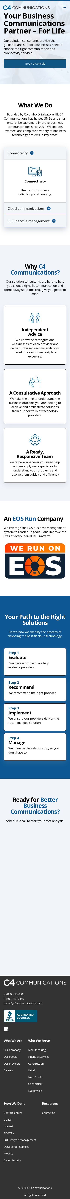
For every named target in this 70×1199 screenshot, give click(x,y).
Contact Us (48, 1112)
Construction (36, 1063)
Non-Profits (35, 1077)
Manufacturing (37, 1050)
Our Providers (12, 1063)
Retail (31, 1070)
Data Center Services (16, 1146)
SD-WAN (9, 1133)
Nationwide (35, 1090)
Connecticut (35, 1083)
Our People (10, 1056)
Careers (8, 1070)
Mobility (8, 1153)
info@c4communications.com (24, 1003)
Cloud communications (29, 208)
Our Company (12, 1050)
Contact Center (13, 1112)
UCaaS (8, 1119)
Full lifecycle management (32, 221)
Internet (8, 1126)
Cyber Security (12, 1160)
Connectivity (21, 153)
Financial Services (38, 1056)
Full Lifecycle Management (20, 1140)
